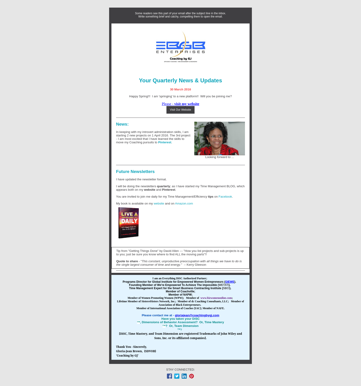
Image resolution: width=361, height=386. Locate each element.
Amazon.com (184, 203)
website (149, 189)
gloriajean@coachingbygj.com (197, 315)
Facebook (225, 196)
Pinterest (164, 142)
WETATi (224, 285)
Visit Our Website (180, 109)
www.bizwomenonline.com (216, 298)
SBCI (226, 288)
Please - (180, 104)
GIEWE (229, 281)
